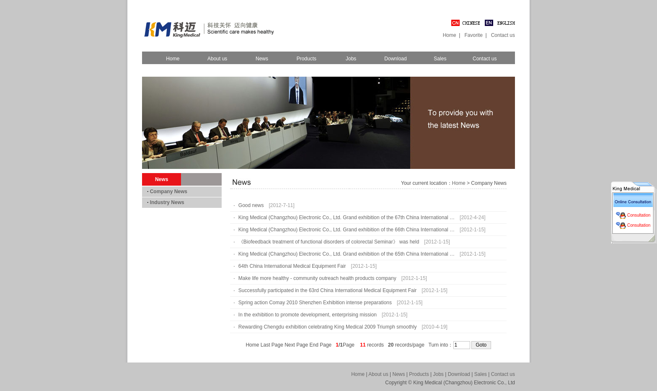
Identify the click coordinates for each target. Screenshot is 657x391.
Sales (440, 59)
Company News (168, 191)
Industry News (167, 202)
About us (217, 59)
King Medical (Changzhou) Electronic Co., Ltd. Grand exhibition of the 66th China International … (346, 230)
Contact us (503, 35)
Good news (251, 205)
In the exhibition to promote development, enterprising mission (307, 315)
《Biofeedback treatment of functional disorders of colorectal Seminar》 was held (328, 242)
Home (449, 35)
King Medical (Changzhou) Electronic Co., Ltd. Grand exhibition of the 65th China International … (346, 254)
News (262, 59)
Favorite (473, 35)
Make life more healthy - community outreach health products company (317, 278)
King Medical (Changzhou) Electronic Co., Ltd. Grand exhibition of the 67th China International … (346, 217)
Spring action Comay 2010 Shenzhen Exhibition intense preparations (315, 303)
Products (306, 59)
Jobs (351, 59)
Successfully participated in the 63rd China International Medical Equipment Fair (327, 290)
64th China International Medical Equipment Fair (292, 266)
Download (395, 59)
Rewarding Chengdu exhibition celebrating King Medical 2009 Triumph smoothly (327, 327)
